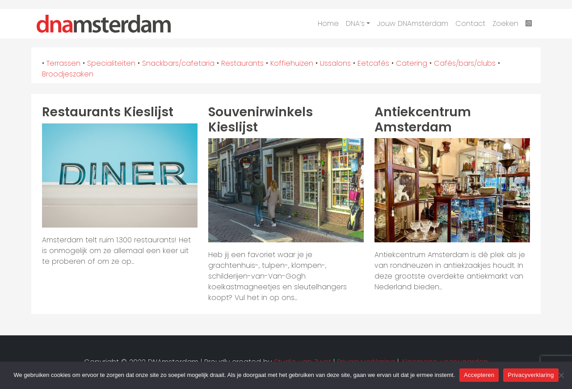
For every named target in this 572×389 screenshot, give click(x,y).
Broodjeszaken (67, 74)
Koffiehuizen (291, 63)
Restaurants (242, 63)
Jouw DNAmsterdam (412, 23)
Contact (470, 23)
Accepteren (479, 375)
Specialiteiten (111, 63)
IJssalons (335, 63)
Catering (411, 63)
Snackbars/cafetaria (178, 63)
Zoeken (505, 23)
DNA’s (355, 23)
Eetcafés (373, 63)
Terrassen (63, 63)
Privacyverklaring (531, 375)
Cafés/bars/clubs (465, 63)
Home (328, 23)
